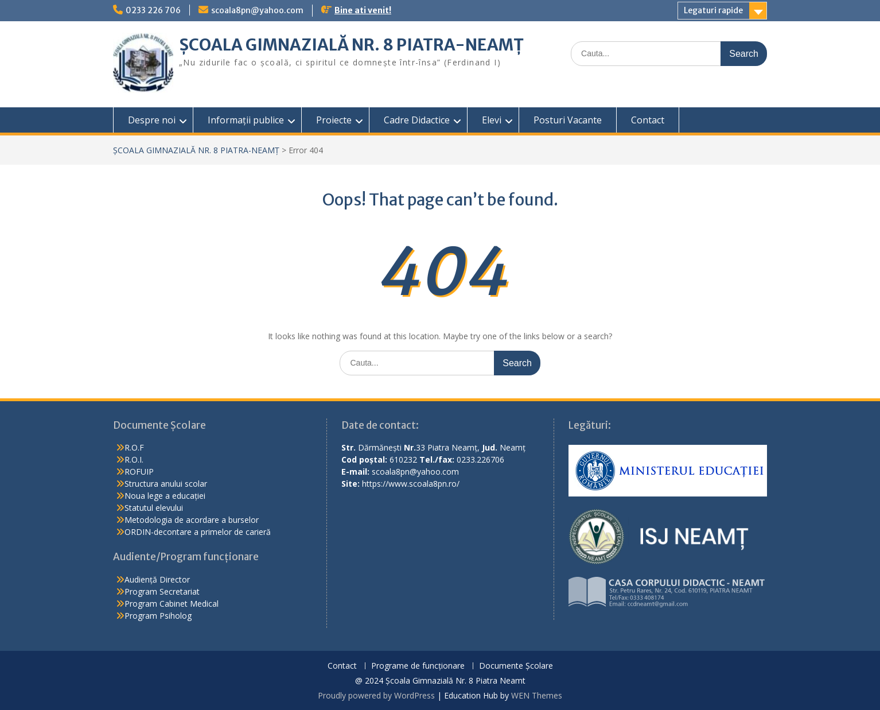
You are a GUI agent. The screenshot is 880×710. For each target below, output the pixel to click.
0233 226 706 (153, 10)
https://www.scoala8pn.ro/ (411, 483)
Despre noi (152, 120)
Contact (647, 120)
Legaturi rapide (713, 10)
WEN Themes (536, 695)
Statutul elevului (153, 507)
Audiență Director (157, 579)
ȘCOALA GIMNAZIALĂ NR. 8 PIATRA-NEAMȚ (351, 44)
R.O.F (134, 447)
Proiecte (334, 120)
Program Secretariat (162, 591)
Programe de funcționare (418, 666)
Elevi (491, 120)
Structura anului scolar (165, 483)
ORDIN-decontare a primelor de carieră (197, 531)
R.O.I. (133, 459)
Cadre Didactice (417, 120)
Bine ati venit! (362, 10)
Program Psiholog (158, 615)
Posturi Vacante (568, 120)
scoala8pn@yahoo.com (257, 10)
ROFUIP (139, 471)
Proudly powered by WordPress (376, 695)
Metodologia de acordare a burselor (191, 519)
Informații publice (246, 120)
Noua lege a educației (164, 495)
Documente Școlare (516, 666)
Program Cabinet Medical (171, 603)
